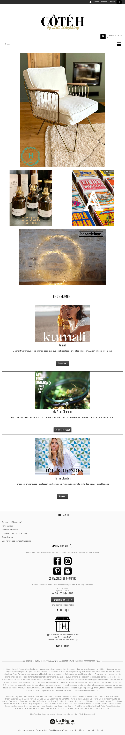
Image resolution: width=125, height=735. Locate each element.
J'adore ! (62, 496)
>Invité (111, 2)
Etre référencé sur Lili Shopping (16, 541)
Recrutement (8, 537)
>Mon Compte (100, 2)
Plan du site (41, 730)
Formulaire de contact (62, 599)
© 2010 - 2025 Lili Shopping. (92, 730)
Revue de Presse (10, 529)
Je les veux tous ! (62, 430)
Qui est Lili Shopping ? (12, 522)
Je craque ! (62, 363)
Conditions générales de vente (63, 730)
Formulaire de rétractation (63, 605)
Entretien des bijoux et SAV (14, 533)
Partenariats (7, 526)
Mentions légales (26, 730)
